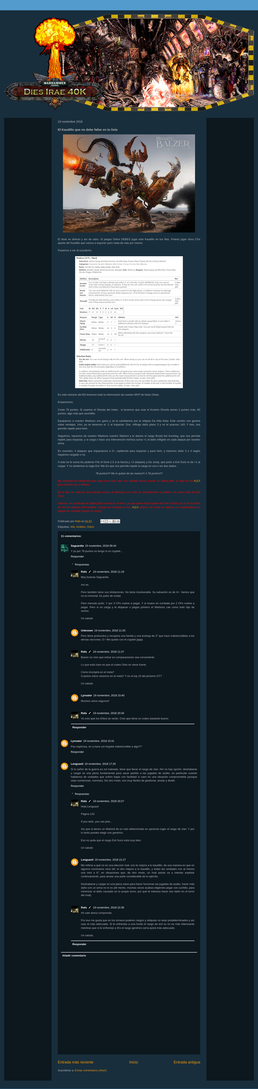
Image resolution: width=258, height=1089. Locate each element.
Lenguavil (77, 763)
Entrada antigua (187, 1062)
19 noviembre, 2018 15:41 (98, 740)
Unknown (87, 630)
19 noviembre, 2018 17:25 (100, 763)
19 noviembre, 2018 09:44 (100, 545)
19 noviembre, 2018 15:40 (108, 695)
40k (72, 526)
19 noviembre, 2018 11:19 (108, 571)
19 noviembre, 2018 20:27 (108, 801)
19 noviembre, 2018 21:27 (110, 859)
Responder (77, 556)
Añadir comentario (74, 955)
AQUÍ (197, 480)
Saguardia (77, 545)
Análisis (80, 526)
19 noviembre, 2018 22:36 (108, 907)
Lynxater (86, 695)
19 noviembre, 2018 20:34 (108, 713)
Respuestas (82, 564)
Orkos (90, 526)
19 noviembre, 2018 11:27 (108, 651)
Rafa (84, 571)
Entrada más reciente (75, 1062)
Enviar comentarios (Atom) (91, 1070)
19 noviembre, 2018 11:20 (109, 630)
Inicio (133, 1062)
